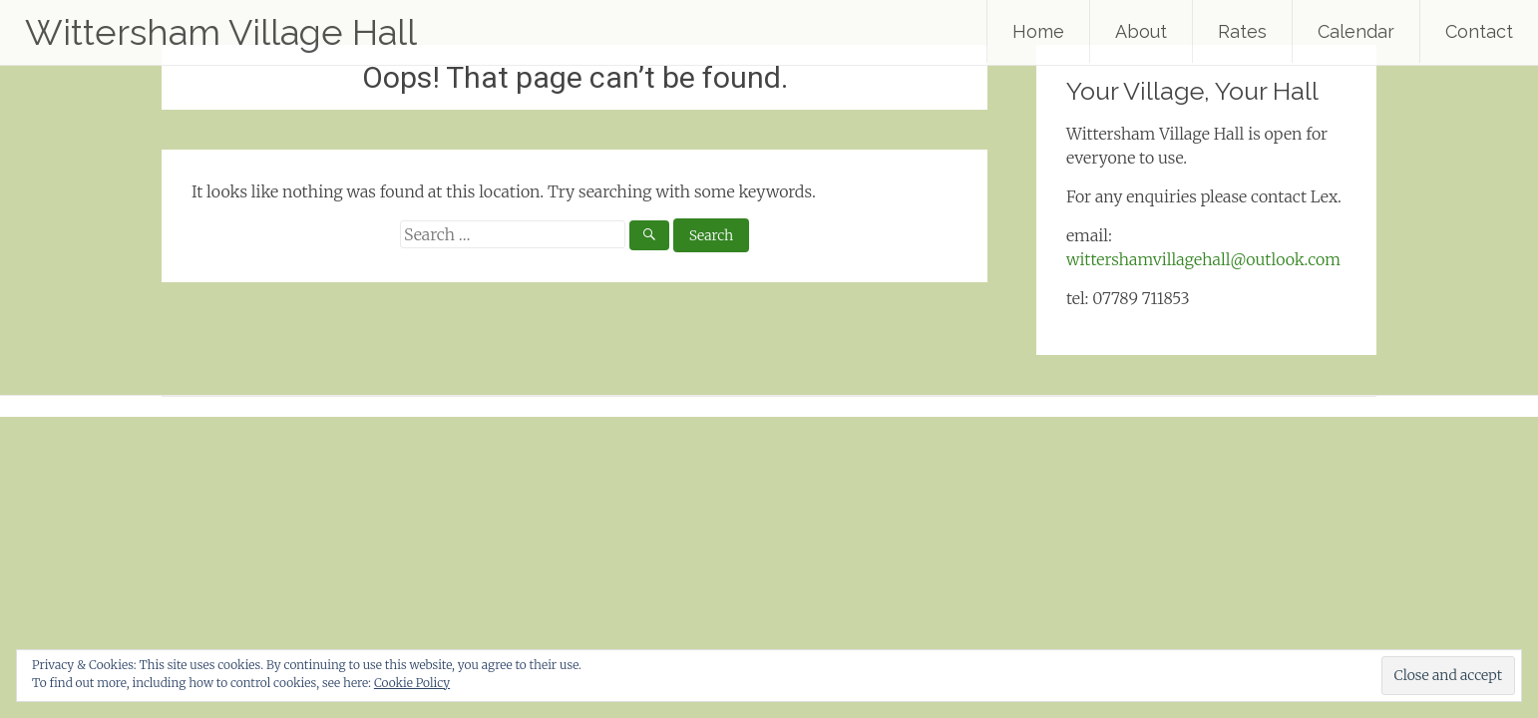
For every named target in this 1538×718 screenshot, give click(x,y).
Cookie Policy (412, 682)
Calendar (1356, 31)
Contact (1479, 31)
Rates (1242, 31)
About (1141, 31)
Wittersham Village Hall (221, 32)
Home (1038, 31)
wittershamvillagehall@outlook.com (1203, 259)
